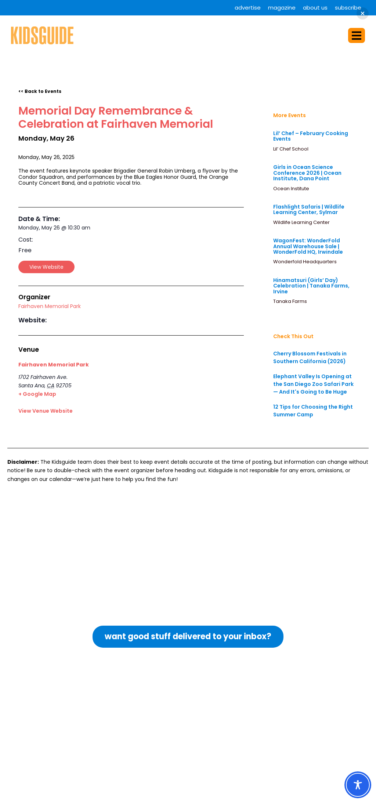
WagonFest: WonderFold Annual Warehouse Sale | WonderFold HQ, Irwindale (308, 246)
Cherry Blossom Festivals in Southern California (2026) (310, 357)
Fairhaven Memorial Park (49, 306)
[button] (356, 35)
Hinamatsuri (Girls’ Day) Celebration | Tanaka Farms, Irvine (311, 285)
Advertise (248, 7)
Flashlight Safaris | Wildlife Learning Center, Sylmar (308, 209)
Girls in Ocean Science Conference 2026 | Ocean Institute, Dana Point (307, 172)
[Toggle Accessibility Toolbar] (357, 784)
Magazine (282, 7)
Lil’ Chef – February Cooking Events (310, 136)
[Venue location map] (156, 388)
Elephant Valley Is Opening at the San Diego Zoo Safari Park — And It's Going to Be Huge (313, 384)
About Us (315, 7)
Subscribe (348, 7)
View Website (46, 267)
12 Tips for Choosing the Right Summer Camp (313, 410)
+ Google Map (37, 394)
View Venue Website (45, 411)
